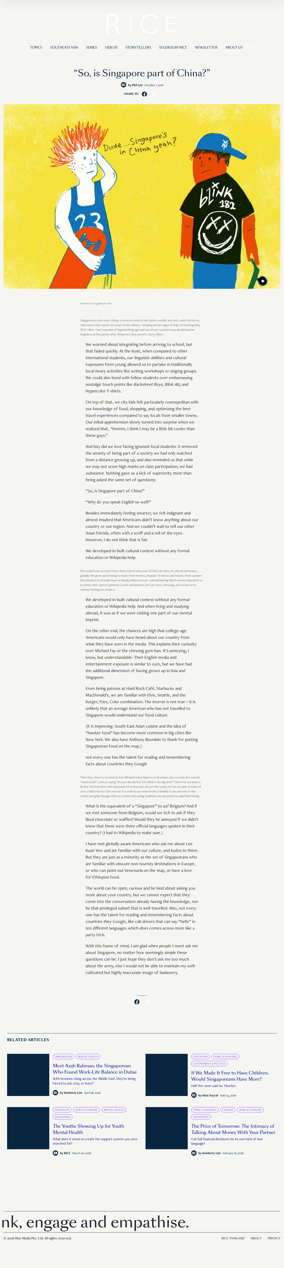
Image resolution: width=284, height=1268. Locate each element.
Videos (111, 48)
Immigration (63, 1056)
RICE (67, 1153)
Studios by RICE (173, 48)
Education (200, 1056)
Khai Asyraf (210, 1095)
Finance (228, 1110)
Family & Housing (225, 1056)
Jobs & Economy (86, 1110)
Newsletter (206, 48)
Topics (36, 48)
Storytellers (138, 48)
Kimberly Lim (73, 1093)
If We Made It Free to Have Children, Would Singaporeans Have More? (230, 1076)
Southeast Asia (64, 48)
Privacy (274, 1238)
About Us (234, 48)
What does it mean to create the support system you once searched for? (95, 1142)
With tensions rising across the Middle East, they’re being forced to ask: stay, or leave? (94, 1081)
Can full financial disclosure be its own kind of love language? (227, 1142)
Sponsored (62, 1117)
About (256, 1238)
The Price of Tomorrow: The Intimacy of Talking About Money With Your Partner (233, 1129)
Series (91, 48)
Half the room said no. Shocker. (213, 1086)
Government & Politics (209, 1063)
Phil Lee (137, 85)
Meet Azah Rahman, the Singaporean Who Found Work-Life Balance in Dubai (95, 1069)
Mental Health (88, 1056)
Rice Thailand (233, 1238)
